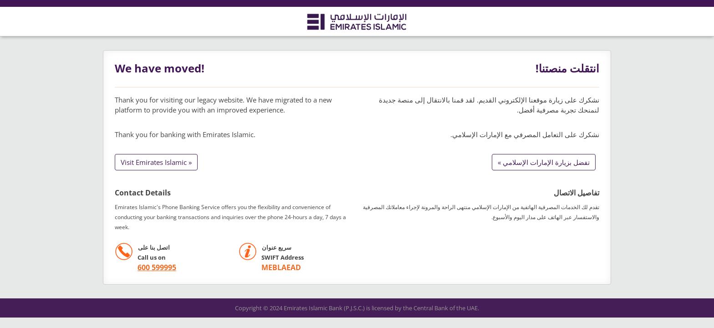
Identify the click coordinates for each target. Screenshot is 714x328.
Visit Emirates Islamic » (156, 162)
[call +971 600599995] (145, 267)
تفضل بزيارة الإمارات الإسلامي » (544, 162)
